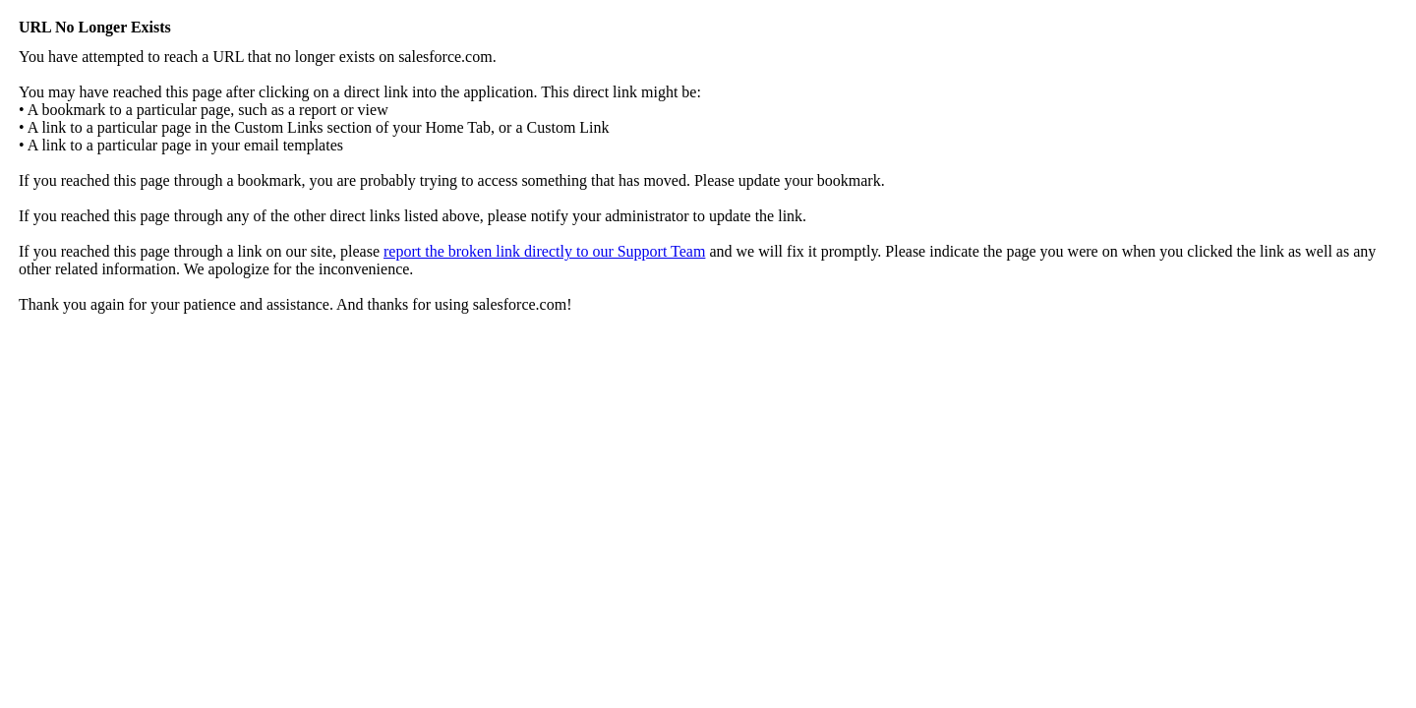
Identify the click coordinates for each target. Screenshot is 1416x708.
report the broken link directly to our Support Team (544, 251)
